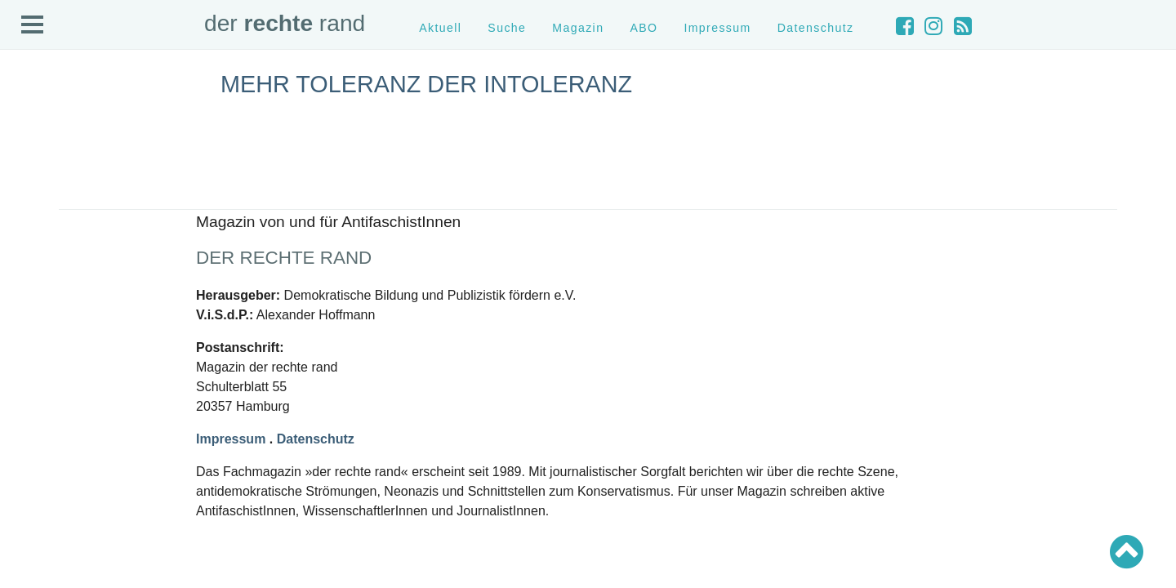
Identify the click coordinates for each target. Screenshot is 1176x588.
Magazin (578, 27)
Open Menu (33, 25)
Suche (507, 27)
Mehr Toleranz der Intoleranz (426, 84)
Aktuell (440, 27)
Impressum (717, 27)
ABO (643, 27)
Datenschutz (815, 27)
